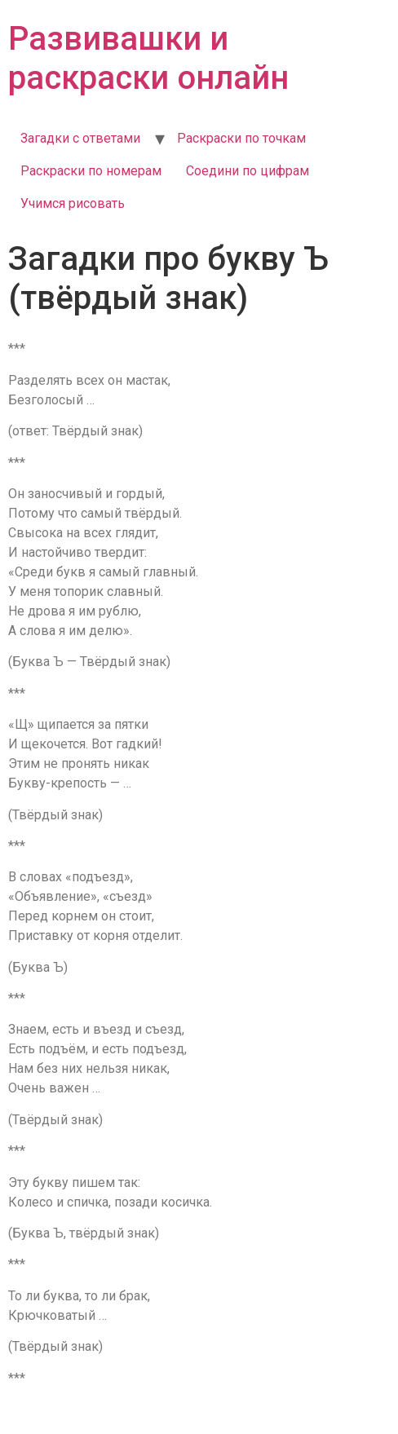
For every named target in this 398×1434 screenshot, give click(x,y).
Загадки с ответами (80, 138)
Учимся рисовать (72, 203)
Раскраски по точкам (241, 138)
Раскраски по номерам (90, 171)
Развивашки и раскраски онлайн (148, 58)
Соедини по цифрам (247, 171)
